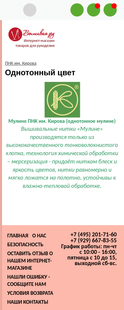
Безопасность (25, 244)
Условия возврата (30, 293)
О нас (39, 235)
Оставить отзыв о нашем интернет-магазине (30, 260)
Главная (17, 235)
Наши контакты (27, 302)
